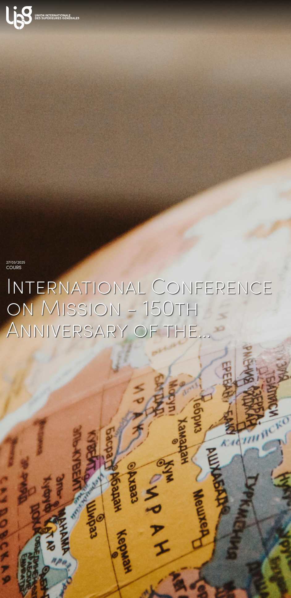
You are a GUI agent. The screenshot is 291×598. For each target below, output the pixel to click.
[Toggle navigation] (278, 15)
